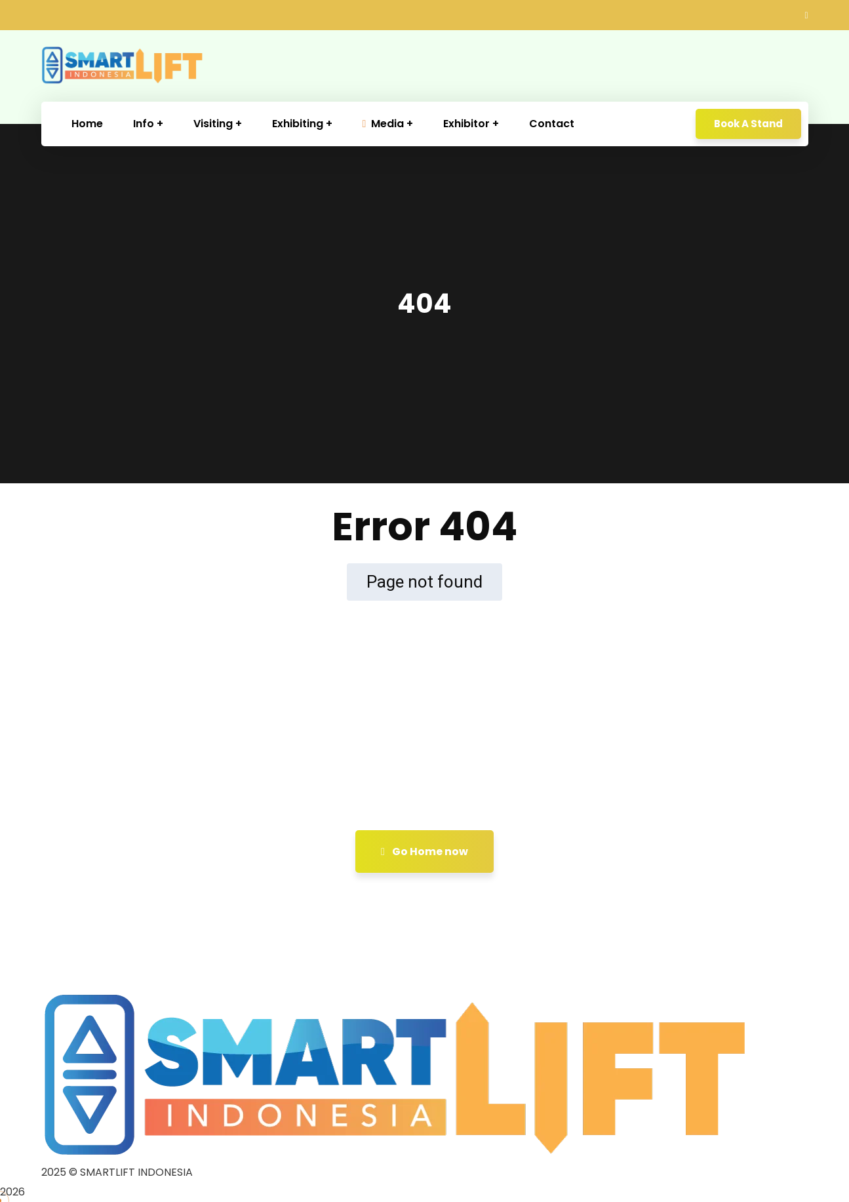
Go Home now (424, 851)
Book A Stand (748, 123)
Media (384, 123)
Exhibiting (297, 123)
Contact (551, 123)
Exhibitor (466, 123)
